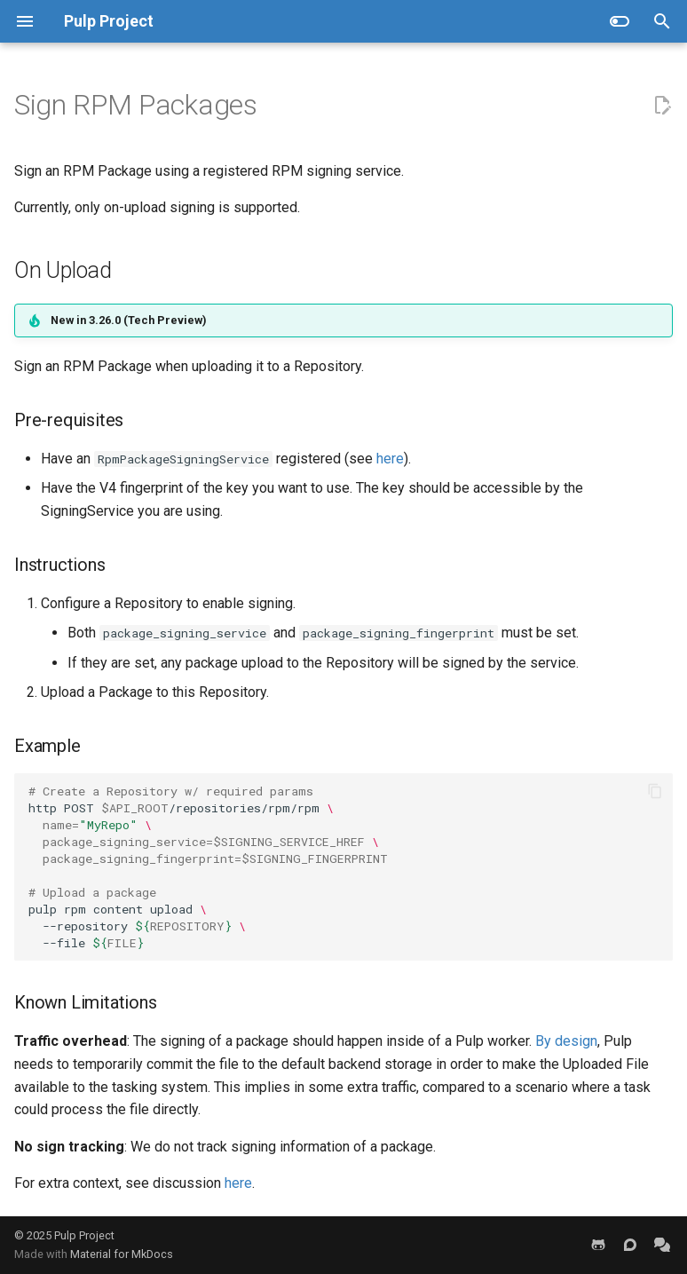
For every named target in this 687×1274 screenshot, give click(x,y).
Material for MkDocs (121, 1254)
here (390, 458)
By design (566, 1041)
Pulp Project (84, 1235)
